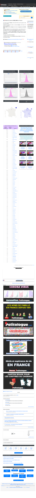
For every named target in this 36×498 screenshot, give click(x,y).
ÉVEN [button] (29, 129)
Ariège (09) (14, 248)
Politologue (2, 485)
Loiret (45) (14, 170)
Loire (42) (14, 146)
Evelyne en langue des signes (15, 46)
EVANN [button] (21, 127)
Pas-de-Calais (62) (15, 133)
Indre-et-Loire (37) (14, 197)
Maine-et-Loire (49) (15, 155)
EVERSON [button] (31, 130)
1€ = (25, 6)
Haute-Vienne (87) (15, 229)
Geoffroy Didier (7, 402)
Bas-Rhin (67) (14, 145)
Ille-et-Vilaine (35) (14, 164)
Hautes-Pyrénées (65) (15, 223)
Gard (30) (14, 224)
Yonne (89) (14, 188)
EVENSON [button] (28, 130)
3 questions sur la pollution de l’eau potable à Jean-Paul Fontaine (15, 414)
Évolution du (10, 12)
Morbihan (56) (14, 175)
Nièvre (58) (14, 192)
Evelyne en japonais (14, 45)
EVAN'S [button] (31, 127)
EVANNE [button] (26, 127)
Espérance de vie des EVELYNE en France (14, 39)
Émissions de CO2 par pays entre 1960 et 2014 (18, 283)
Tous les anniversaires (31, 406)
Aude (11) (14, 237)
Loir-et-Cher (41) (14, 206)
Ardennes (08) (14, 179)
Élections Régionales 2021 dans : (7, 391)
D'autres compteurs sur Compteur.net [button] (18, 480)
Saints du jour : (6, 6)
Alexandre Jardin (7, 404)
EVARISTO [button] (30, 128)
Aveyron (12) (14, 210)
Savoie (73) (14, 211)
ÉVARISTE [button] (27, 128)
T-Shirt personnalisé (14, 484)
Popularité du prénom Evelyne (8, 44)
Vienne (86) (14, 215)
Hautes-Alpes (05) (14, 260)
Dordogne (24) (14, 228)
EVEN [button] (27, 129)
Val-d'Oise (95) (14, 259)
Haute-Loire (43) (14, 242)
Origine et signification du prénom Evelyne (10, 43)
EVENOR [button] (23, 130)
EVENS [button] (26, 130)
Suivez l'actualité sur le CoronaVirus (26, 11)
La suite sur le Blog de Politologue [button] (18, 464)
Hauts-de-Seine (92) (15, 253)
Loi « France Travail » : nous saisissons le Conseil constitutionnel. (13, 424)
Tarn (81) (14, 233)
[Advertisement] (18, 1)
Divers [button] (15, 5)
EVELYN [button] (21, 129)
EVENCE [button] (31, 129)
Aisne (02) (14, 154)
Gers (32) (14, 249)
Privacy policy (28, 487)
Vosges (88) (14, 159)
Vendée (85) (14, 201)
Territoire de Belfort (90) (15, 232)
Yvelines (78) (14, 132)
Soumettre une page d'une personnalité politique (16, 487)
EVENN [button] (21, 130)
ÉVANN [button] (24, 127)
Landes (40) (14, 220)
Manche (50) (14, 174)
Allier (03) (14, 183)
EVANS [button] (29, 127)
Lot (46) (13, 241)
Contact (7, 487)
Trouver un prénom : (26, 16)
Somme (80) (14, 163)
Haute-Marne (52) (14, 193)
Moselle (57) (14, 141)
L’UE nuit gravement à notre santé (9, 417)
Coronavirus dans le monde (21, 484)
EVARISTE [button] (24, 128)
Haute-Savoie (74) (15, 202)
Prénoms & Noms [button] (11, 5)
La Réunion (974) (14, 219)
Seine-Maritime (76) (15, 136)
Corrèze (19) (14, 238)
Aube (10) (14, 184)
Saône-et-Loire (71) (15, 150)
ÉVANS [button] (22, 128)
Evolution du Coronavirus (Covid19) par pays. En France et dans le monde (18, 294)
